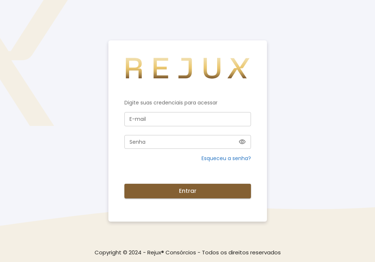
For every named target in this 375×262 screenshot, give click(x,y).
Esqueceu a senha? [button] (226, 158)
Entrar (187, 191)
